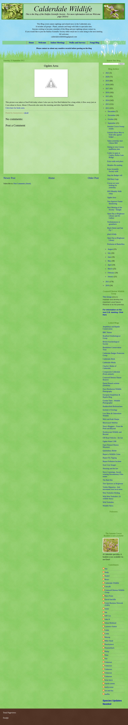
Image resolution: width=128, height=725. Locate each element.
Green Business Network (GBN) (114, 604)
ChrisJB (108, 587)
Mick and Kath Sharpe (111, 419)
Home (31, 43)
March (110, 269)
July (109, 253)
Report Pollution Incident (112, 461)
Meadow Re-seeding (114, 165)
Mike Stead (109, 641)
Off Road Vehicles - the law (113, 438)
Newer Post (9, 178)
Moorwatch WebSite (110, 423)
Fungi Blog (94, 43)
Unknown (108, 662)
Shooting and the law (110, 469)
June (110, 257)
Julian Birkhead (110, 623)
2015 (107, 96)
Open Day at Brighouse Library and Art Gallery (115, 216)
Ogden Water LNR (109, 441)
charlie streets (110, 684)
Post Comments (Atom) (22, 184)
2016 (107, 93)
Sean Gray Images (109, 465)
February (111, 273)
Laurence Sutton (111, 627)
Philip (107, 651)
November (112, 115)
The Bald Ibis (108, 480)
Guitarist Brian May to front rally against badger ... (115, 135)
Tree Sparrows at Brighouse (113, 484)
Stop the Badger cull (114, 175)
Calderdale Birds (109, 359)
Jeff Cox (108, 616)
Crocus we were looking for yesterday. (113, 185)
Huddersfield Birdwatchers (112, 406)
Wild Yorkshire (108, 502)
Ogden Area (111, 198)
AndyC (107, 576)
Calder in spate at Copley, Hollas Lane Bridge (115, 155)
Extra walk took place (115, 161)
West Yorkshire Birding (111, 493)
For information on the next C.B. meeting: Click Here (113, 312)
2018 (107, 85)
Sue (106, 659)
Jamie (107, 609)
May (110, 261)
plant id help (111, 234)
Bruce (107, 579)
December (112, 111)
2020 (107, 77)
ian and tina (109, 691)
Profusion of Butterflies (116, 244)
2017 (107, 89)
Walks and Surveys (77, 43)
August (111, 249)
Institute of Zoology (110, 410)
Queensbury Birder (110, 451)
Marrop (107, 637)
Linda (107, 630)
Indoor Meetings (58, 43)
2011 (107, 282)
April (110, 265)
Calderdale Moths (109, 363)
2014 (107, 100)
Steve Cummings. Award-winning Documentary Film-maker (113, 474)
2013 (107, 104)
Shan (106, 655)
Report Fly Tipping (110, 458)
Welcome (42, 43)
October (111, 119)
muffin (107, 694)
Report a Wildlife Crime (111, 454)
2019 (107, 81)
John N (107, 619)
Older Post (93, 178)
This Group (107, 297)
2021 (107, 73)
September (112, 123)
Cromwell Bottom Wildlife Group (114, 591)
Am (106, 569)
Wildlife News (108, 506)
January (111, 277)
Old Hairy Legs (113, 179)
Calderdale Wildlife (112, 583)
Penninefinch (109, 648)
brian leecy (109, 680)
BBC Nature (107, 332)
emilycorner (109, 687)
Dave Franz (109, 596)
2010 (107, 285)
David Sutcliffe (110, 599)
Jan (106, 612)
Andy (107, 572)
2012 (107, 108)
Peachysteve (109, 644)
